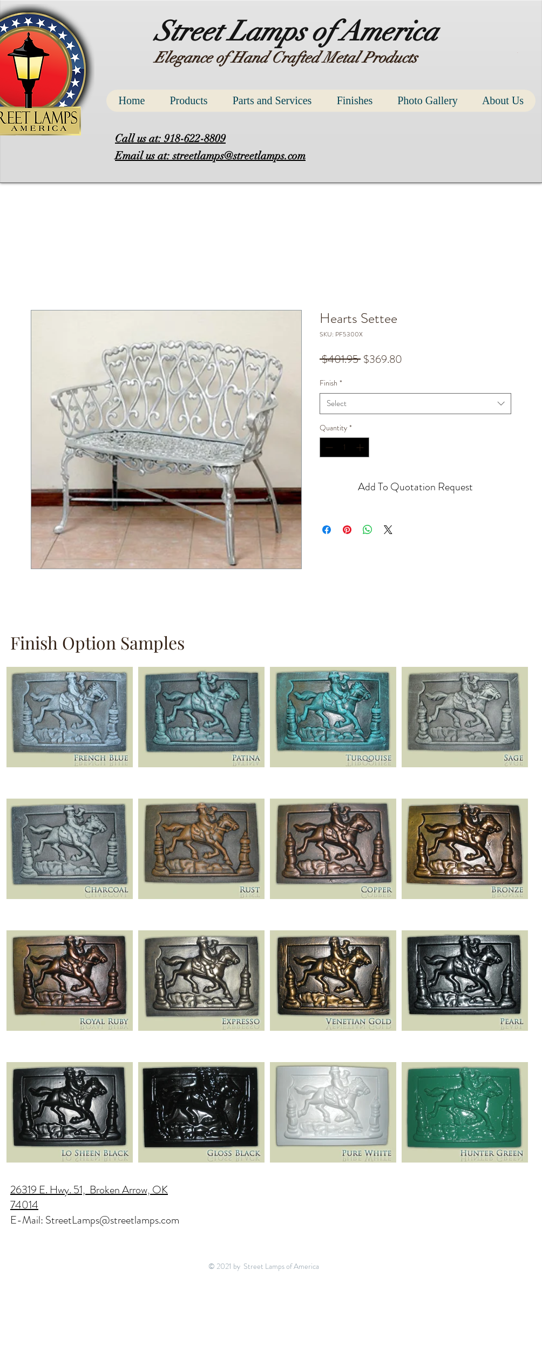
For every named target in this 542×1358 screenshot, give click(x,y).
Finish (331, 383)
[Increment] (361, 447)
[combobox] (415, 403)
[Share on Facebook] (326, 529)
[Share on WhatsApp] (367, 529)
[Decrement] (328, 447)
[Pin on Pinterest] (347, 529)
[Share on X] (388, 529)
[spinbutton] (344, 447)
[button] (518, 52)
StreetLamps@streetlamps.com (112, 1220)
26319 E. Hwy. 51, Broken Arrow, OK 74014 (89, 1197)
